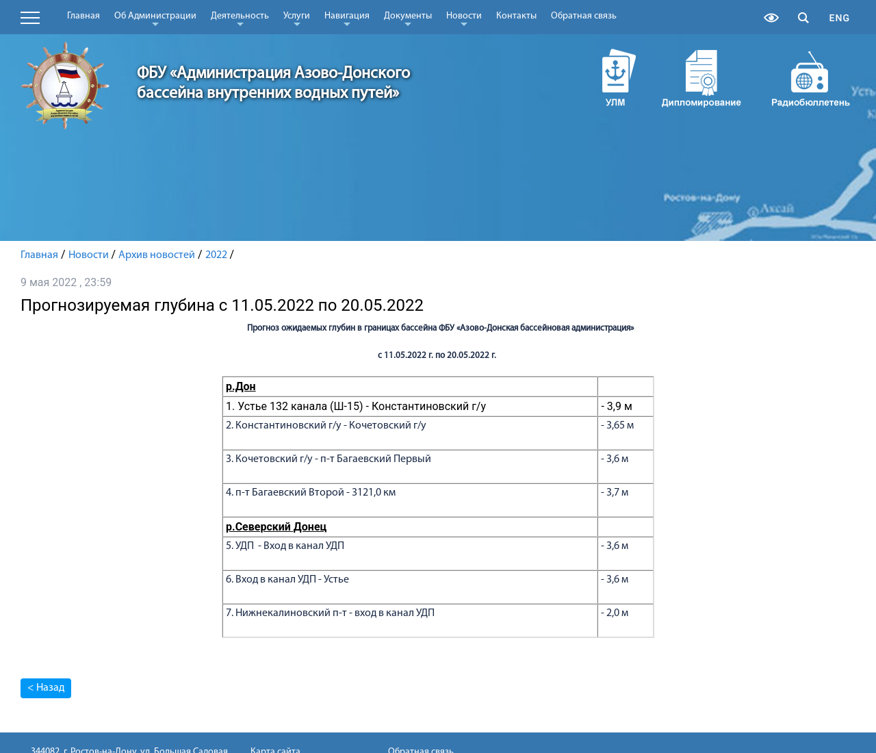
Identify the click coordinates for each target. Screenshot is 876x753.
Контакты (516, 16)
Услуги (296, 18)
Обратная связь (584, 16)
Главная (83, 16)
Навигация (347, 18)
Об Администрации (155, 18)
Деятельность (240, 18)
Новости (464, 18)
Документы (408, 18)
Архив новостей (156, 255)
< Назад (45, 687)
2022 (216, 255)
